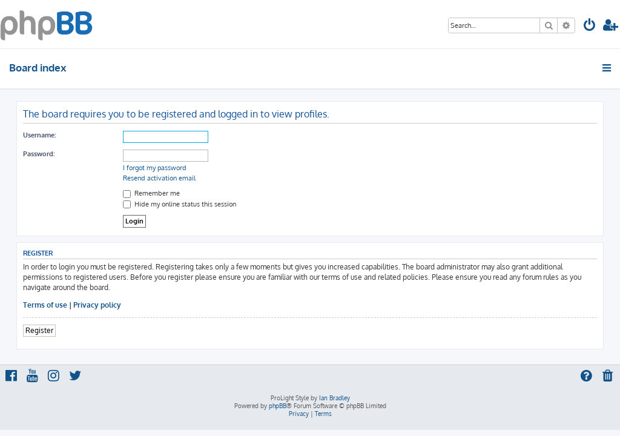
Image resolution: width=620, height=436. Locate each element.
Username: (39, 135)
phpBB (277, 405)
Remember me (151, 193)
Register (39, 330)
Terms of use (45, 304)
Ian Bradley (334, 397)
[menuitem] (589, 26)
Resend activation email (159, 178)
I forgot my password (154, 168)
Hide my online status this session (179, 204)
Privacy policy (97, 304)
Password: (38, 154)
